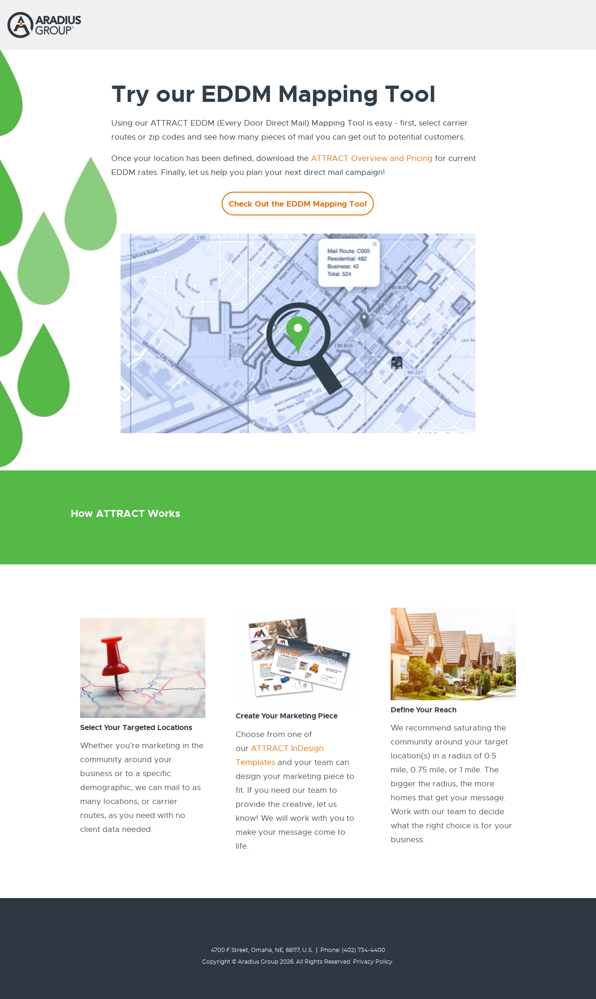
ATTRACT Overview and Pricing (372, 158)
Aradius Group (258, 962)
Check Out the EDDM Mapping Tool (298, 204)
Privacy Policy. (373, 962)
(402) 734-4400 (363, 950)
